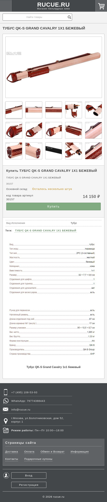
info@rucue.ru (20, 409)
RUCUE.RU (53, 7)
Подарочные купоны (38, 458)
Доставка (11, 451)
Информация (80, 451)
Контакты (11, 458)
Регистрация (29, 484)
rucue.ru (58, 496)
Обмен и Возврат (53, 451)
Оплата (29, 451)
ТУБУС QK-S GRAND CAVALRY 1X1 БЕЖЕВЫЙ (45, 230)
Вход (29, 475)
